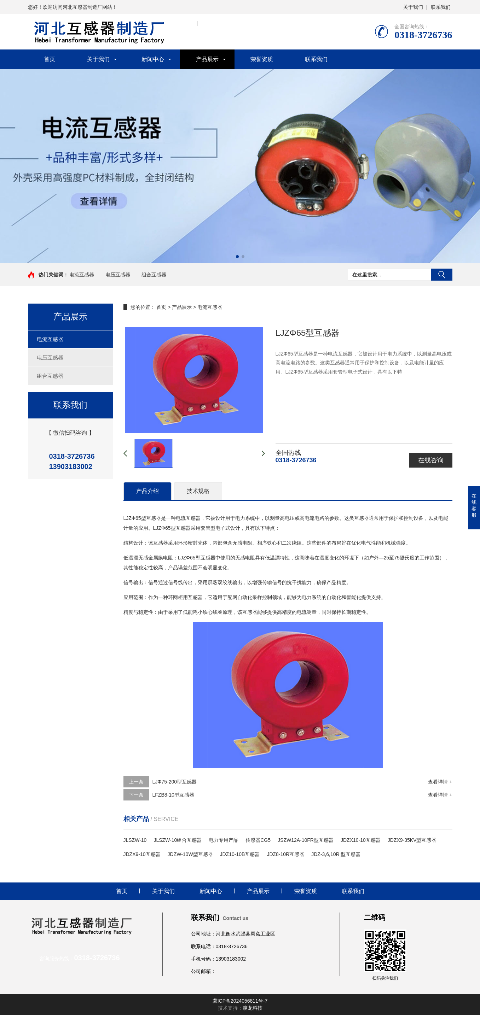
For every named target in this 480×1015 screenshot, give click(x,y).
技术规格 (198, 491)
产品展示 (207, 59)
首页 (49, 59)
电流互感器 (81, 274)
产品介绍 (147, 491)
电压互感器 (117, 274)
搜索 (441, 275)
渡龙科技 (252, 1008)
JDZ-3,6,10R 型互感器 (335, 854)
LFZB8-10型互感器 (173, 795)
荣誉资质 (261, 59)
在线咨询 (431, 460)
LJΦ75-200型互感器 (174, 782)
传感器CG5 (258, 840)
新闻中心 (152, 59)
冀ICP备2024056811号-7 (240, 1001)
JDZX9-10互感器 (142, 854)
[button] (237, 256)
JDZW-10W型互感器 (190, 854)
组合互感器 (153, 274)
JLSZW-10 (135, 840)
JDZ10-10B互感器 (240, 854)
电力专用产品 (223, 840)
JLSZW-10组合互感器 (178, 840)
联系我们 (441, 7)
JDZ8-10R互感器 (285, 854)
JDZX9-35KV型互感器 (412, 840)
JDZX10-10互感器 (361, 840)
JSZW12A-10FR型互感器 (306, 840)
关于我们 (413, 7)
